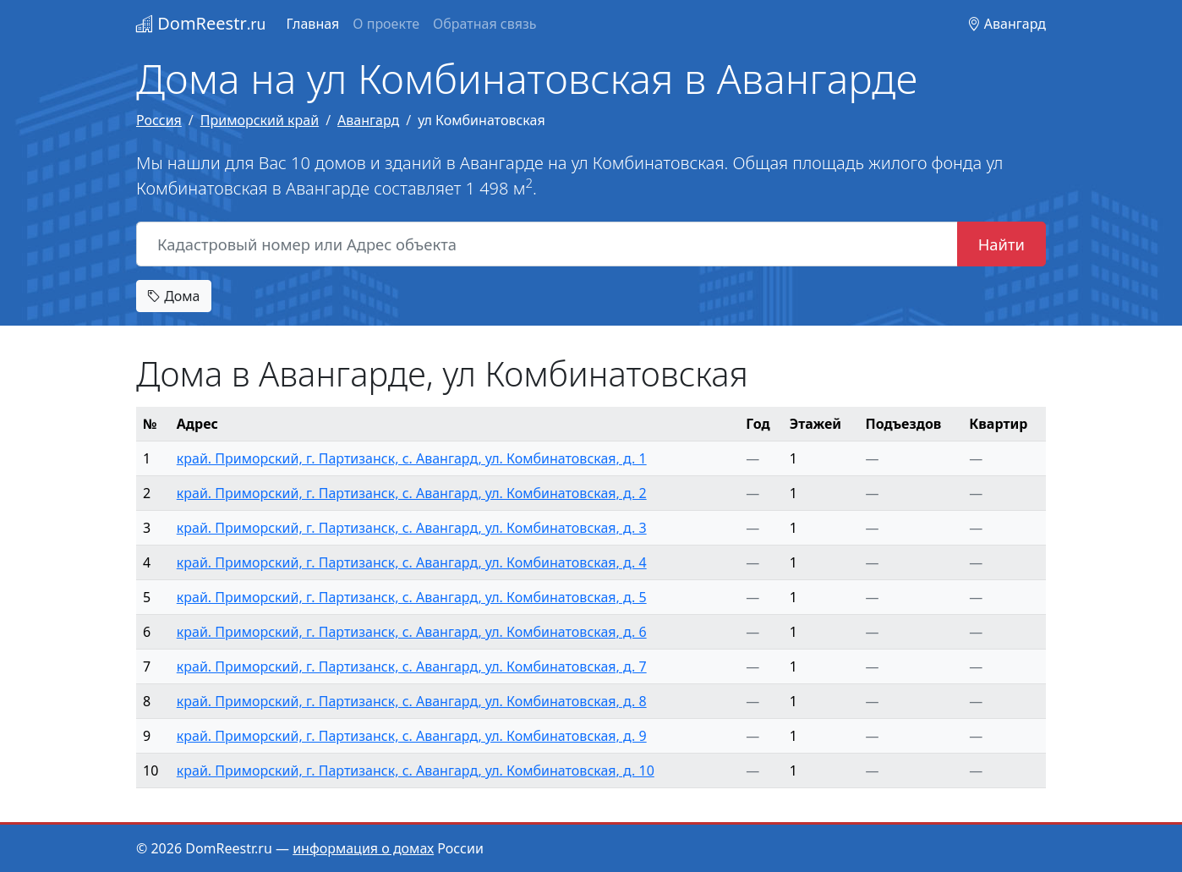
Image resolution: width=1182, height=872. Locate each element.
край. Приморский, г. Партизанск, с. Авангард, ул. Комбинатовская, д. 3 (412, 527)
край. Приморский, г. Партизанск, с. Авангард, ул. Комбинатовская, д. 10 (415, 770)
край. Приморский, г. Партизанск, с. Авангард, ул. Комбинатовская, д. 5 (412, 597)
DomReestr (200, 23)
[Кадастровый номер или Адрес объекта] (547, 244)
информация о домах (363, 848)
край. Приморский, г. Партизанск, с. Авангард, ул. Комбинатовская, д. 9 (412, 736)
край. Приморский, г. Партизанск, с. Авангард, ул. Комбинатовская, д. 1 (412, 458)
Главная (312, 23)
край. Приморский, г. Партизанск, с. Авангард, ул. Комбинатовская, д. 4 (412, 562)
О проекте (386, 23)
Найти (1001, 244)
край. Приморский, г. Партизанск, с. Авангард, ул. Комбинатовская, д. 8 (412, 701)
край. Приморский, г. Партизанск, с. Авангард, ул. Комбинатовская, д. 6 (412, 631)
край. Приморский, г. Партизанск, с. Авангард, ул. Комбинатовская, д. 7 (412, 666)
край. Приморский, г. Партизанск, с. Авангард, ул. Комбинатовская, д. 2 (412, 493)
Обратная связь (484, 23)
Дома (173, 296)
